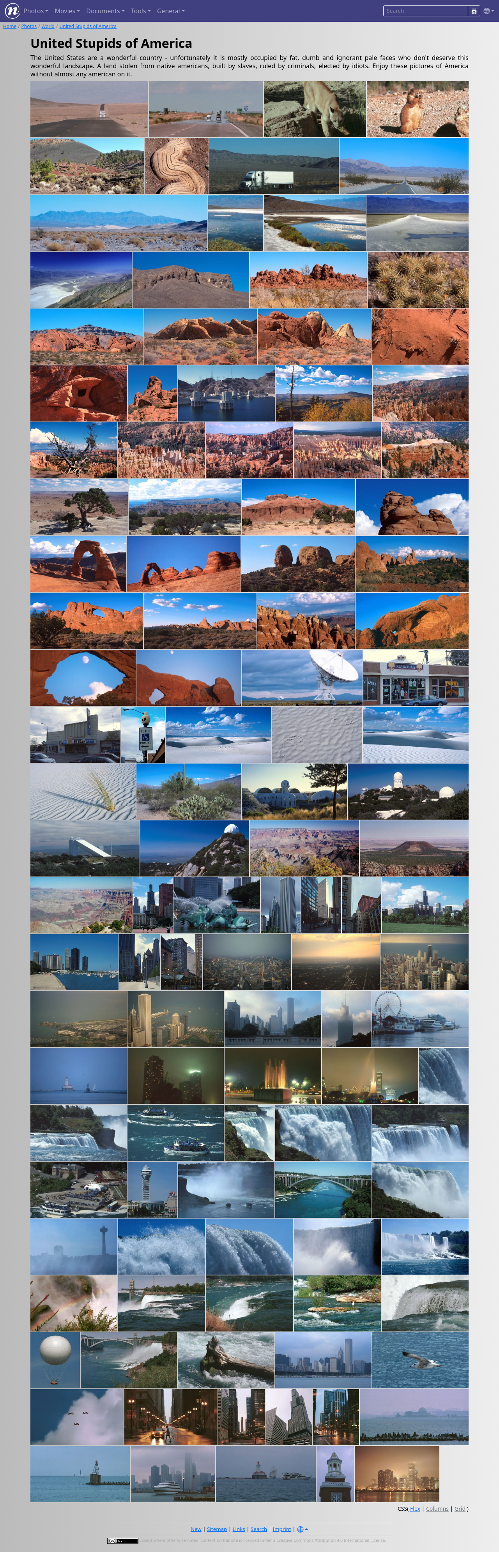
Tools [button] (138, 11)
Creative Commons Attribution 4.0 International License (330, 1540)
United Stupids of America (88, 26)
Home (9, 26)
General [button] (168, 11)
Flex (415, 1508)
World (48, 26)
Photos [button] (33, 11)
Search (259, 1529)
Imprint (282, 1529)
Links (239, 1529)
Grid (460, 1508)
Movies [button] (65, 11)
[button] (487, 11)
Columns (437, 1508)
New (196, 1529)
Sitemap (217, 1529)
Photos (29, 26)
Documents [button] (103, 11)
